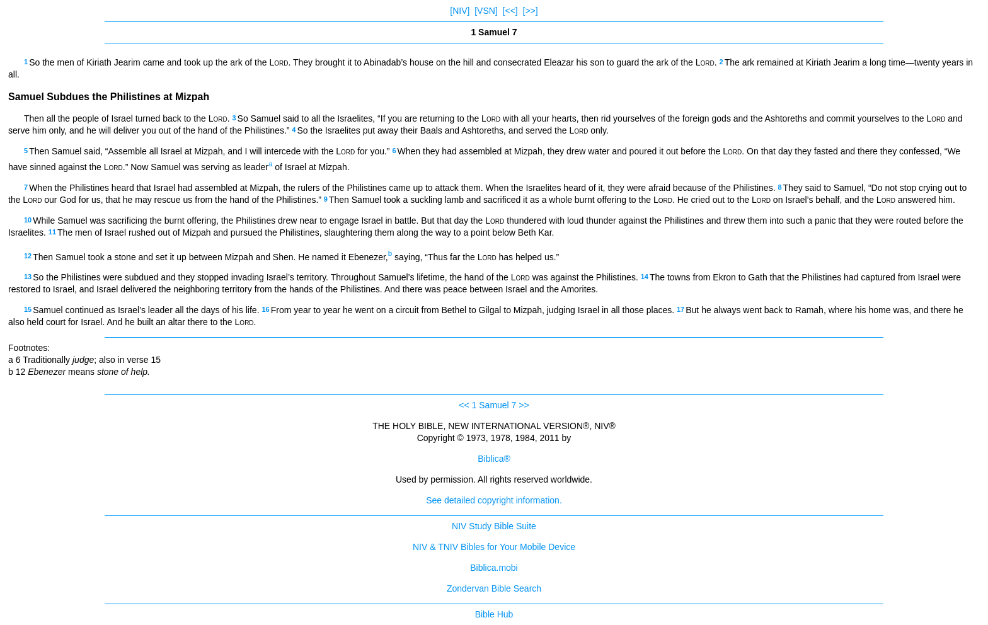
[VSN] (486, 11)
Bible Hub (494, 614)
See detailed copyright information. (494, 500)
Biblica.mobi (493, 568)
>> (524, 405)
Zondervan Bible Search (494, 588)
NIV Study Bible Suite (494, 526)
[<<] (510, 11)
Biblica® (494, 459)
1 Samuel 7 (494, 405)
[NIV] (459, 11)
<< (464, 405)
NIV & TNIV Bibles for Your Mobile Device (494, 547)
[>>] (530, 11)
